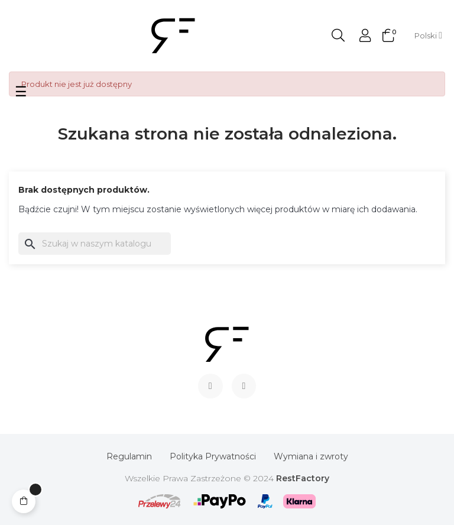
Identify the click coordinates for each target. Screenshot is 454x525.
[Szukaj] (94, 243)
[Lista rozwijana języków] (428, 35)
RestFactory (302, 478)
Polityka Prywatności (213, 456)
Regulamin (129, 456)
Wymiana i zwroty (311, 456)
